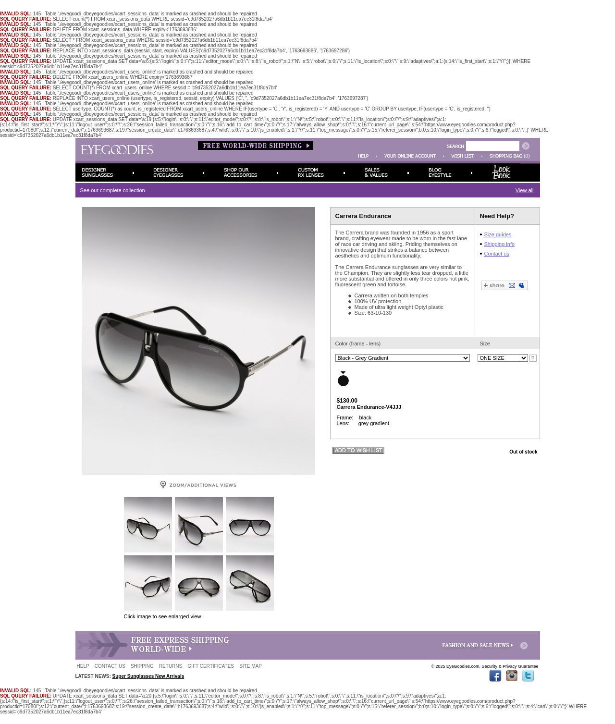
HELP (83, 666)
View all (525, 190)
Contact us (497, 254)
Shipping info (499, 244)
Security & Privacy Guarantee (509, 666)
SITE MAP (250, 666)
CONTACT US (110, 666)
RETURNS (170, 666)
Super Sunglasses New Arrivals (148, 676)
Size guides (498, 234)
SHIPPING (142, 666)
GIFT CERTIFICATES (210, 666)
